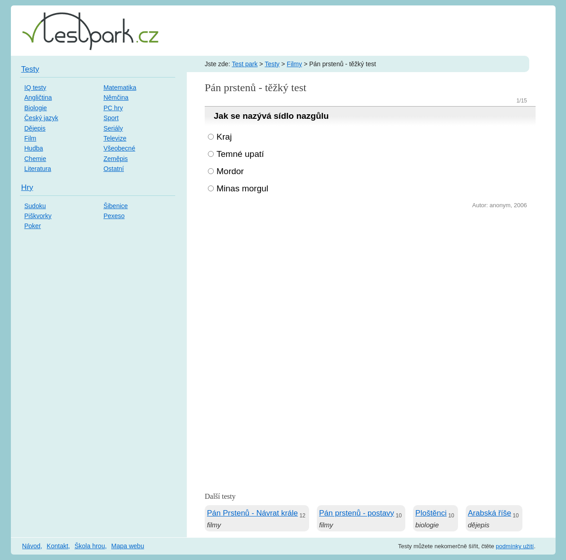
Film (30, 138)
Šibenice (115, 205)
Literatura (38, 168)
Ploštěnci (431, 513)
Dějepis (35, 128)
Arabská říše (489, 513)
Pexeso (114, 215)
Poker (33, 225)
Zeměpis (115, 158)
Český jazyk (42, 118)
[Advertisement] (370, 278)
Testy (272, 64)
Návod (31, 546)
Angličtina (38, 97)
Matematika (119, 87)
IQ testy (35, 87)
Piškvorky (38, 215)
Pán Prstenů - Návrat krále (252, 513)
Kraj (224, 136)
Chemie (35, 158)
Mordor (230, 171)
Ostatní (113, 168)
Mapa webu (127, 546)
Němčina (115, 97)
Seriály (113, 128)
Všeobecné (119, 148)
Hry (27, 187)
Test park (245, 64)
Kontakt (57, 546)
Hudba (34, 148)
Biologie (36, 108)
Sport (110, 118)
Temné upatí (240, 154)
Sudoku (35, 205)
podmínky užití (515, 546)
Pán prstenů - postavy (356, 513)
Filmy (294, 64)
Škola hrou (89, 546)
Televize (115, 138)
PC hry (113, 108)
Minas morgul (242, 188)
